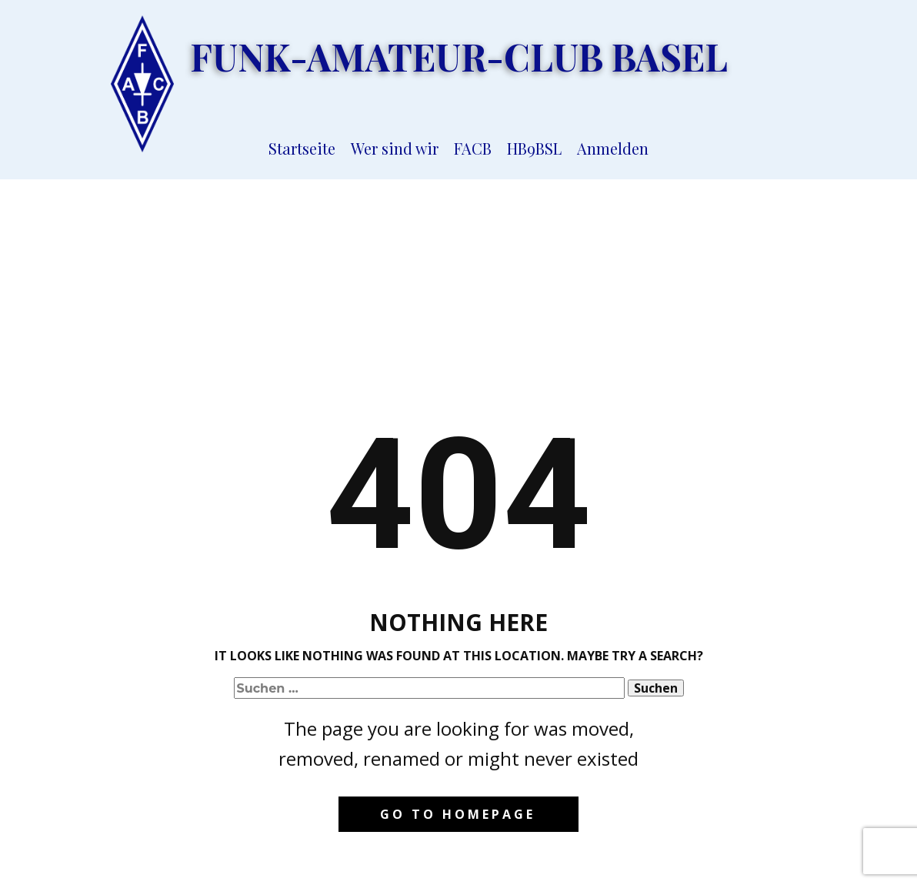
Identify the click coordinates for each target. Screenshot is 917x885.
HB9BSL (534, 148)
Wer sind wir (394, 148)
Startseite (301, 148)
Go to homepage (457, 814)
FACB (473, 148)
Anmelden (613, 148)
